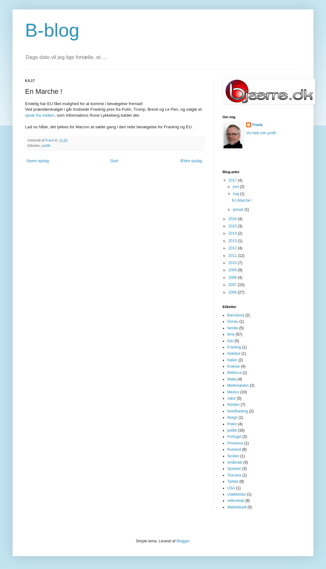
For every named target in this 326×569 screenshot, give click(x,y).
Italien (232, 360)
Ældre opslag (191, 161)
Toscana (234, 475)
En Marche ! (242, 200)
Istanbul (233, 353)
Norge (232, 417)
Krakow (233, 366)
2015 (233, 226)
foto (230, 341)
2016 (233, 219)
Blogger (182, 541)
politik (46, 145)
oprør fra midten (40, 115)
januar (238, 209)
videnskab (235, 500)
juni (236, 186)
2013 (233, 241)
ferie (230, 334)
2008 (233, 277)
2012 (233, 248)
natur (231, 398)
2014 (233, 233)
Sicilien (233, 456)
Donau (232, 321)
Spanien (234, 468)
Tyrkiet (232, 481)
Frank (257, 125)
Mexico (233, 392)
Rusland (234, 449)
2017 (233, 180)
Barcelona (235, 315)
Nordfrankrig (237, 411)
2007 (233, 285)
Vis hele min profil (261, 133)
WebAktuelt (236, 507)
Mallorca (234, 372)
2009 (233, 270)
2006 (233, 292)
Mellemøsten (238, 385)
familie (232, 328)
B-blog (52, 30)
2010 (233, 263)
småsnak (234, 462)
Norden (233, 404)
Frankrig (234, 347)
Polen (232, 424)
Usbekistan (236, 494)
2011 (233, 255)
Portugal (234, 436)
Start (114, 161)
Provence (235, 443)
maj (236, 194)
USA (231, 488)
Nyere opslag (38, 161)
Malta (231, 379)
